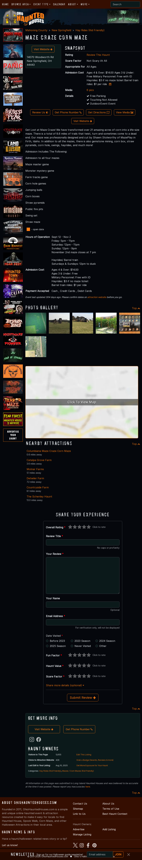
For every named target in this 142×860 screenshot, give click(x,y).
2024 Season (107, 640)
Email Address (55, 616)
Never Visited (83, 646)
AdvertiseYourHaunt (13, 435)
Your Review (55, 553)
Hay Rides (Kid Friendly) (90, 30)
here (87, 786)
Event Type (41, 4)
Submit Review (83, 698)
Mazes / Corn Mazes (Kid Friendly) (78, 771)
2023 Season (82, 640)
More (84, 4)
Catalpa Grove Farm (39, 460)
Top (136, 308)
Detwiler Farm (35, 478)
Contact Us (80, 803)
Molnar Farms (35, 469)
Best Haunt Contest (114, 813)
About (72, 4)
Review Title (54, 536)
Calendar (59, 4)
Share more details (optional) (65, 685)
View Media (124, 112)
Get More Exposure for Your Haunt (92, 765)
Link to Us (79, 813)
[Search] (125, 4)
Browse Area (20, 4)
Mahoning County (36, 30)
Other (102, 646)
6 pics (90, 90)
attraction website (96, 297)
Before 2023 (57, 640)
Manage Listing (82, 834)
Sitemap (78, 808)
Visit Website (43, 49)
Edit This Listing (83, 754)
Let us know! (10, 845)
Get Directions (98, 112)
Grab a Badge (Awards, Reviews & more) (94, 760)
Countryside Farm (38, 487)
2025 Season (58, 646)
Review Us (40, 112)
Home (5, 4)
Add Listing (109, 829)
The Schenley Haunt (39, 496)
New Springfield (61, 30)
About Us (108, 803)
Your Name (53, 598)
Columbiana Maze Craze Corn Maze (49, 451)
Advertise (78, 829)
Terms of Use (110, 808)
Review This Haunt (98, 54)
